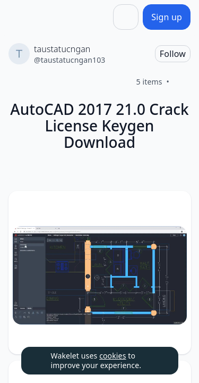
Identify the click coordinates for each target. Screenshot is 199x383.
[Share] (126, 17)
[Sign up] (167, 17)
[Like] (182, 81)
